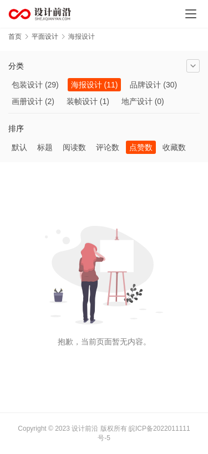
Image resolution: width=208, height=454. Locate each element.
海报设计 (86, 84)
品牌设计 (145, 84)
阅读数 (74, 147)
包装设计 (27, 84)
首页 (15, 36)
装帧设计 (82, 101)
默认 (19, 147)
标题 (45, 147)
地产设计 (137, 101)
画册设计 (27, 101)
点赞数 (141, 147)
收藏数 (174, 147)
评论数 (107, 147)
